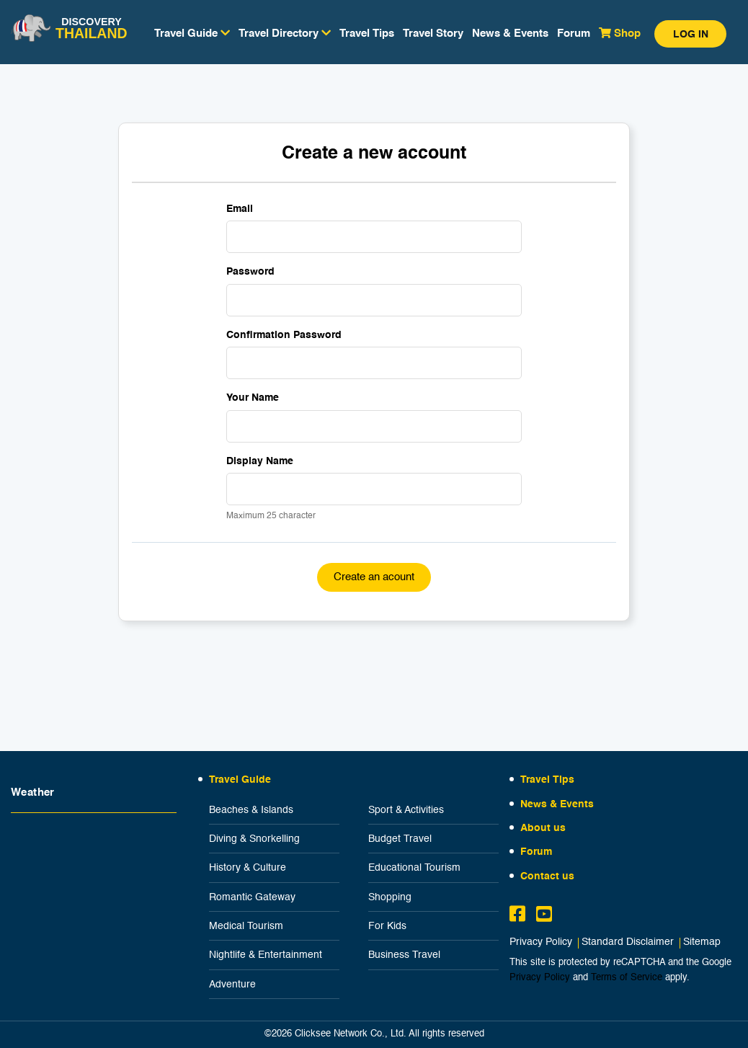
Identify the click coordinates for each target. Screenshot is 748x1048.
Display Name (259, 461)
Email (239, 209)
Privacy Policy (540, 942)
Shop (620, 33)
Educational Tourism (414, 868)
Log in (690, 35)
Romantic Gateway (252, 897)
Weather (33, 792)
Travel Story (433, 33)
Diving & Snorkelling (254, 839)
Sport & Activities (406, 810)
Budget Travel (400, 839)
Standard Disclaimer (628, 942)
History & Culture (247, 868)
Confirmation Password (284, 335)
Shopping (389, 897)
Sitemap (702, 942)
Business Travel (404, 955)
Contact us (547, 876)
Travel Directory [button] (285, 33)
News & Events (510, 33)
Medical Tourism (246, 926)
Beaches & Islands (251, 810)
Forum (573, 33)
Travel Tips (366, 33)
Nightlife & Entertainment (265, 955)
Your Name (252, 398)
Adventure (232, 985)
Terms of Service (626, 977)
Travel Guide (240, 780)
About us (543, 828)
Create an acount (374, 577)
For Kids (387, 926)
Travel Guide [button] (192, 33)
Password (250, 272)
